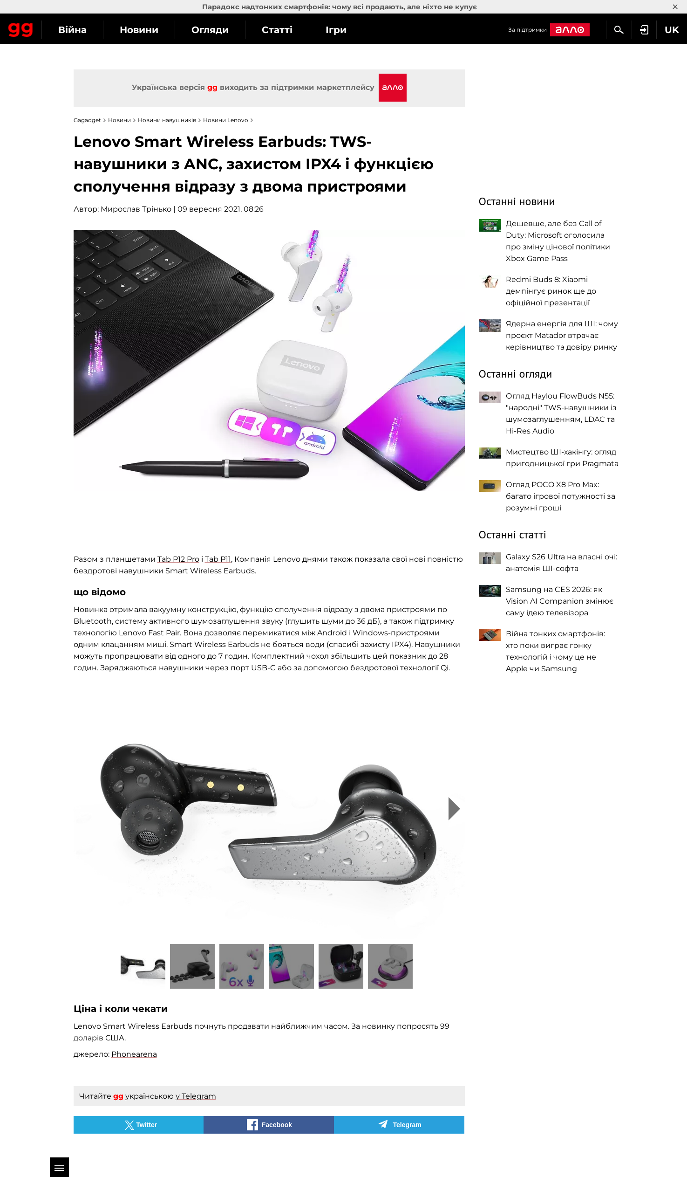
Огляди (294, 29)
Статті (361, 29)
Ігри (419, 29)
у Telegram (196, 1096)
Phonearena (134, 1054)
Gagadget (62, 29)
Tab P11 (218, 559)
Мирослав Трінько (136, 209)
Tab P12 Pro (178, 559)
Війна (156, 29)
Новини (223, 29)
